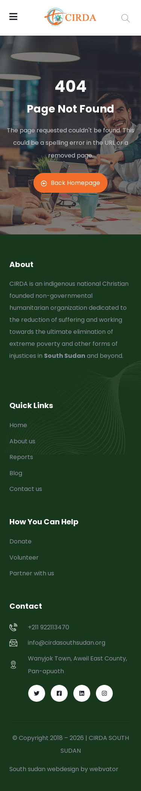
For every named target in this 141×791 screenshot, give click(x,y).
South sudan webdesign (44, 769)
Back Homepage (70, 183)
